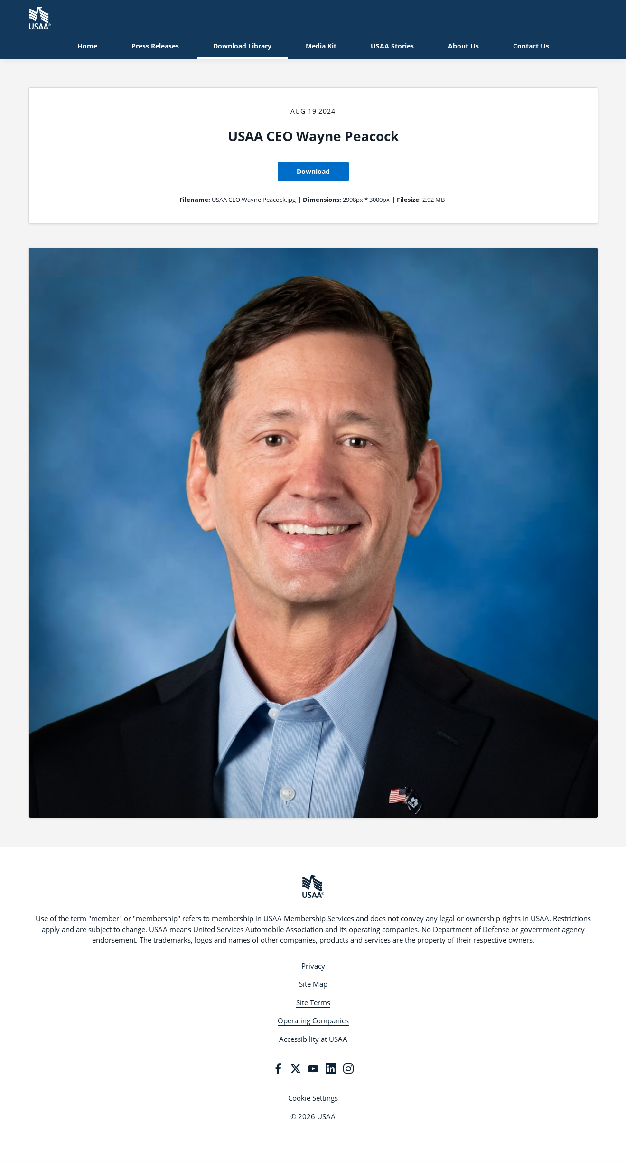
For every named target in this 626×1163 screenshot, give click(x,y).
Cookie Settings (313, 1098)
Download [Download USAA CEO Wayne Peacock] (313, 171)
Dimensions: (322, 199)
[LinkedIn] (331, 1068)
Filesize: (409, 199)
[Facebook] (278, 1068)
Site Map (313, 984)
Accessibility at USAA (313, 1039)
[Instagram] (348, 1068)
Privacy (313, 966)
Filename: (194, 199)
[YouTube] (313, 1068)
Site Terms (313, 1002)
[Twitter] (295, 1068)
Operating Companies (313, 1020)
